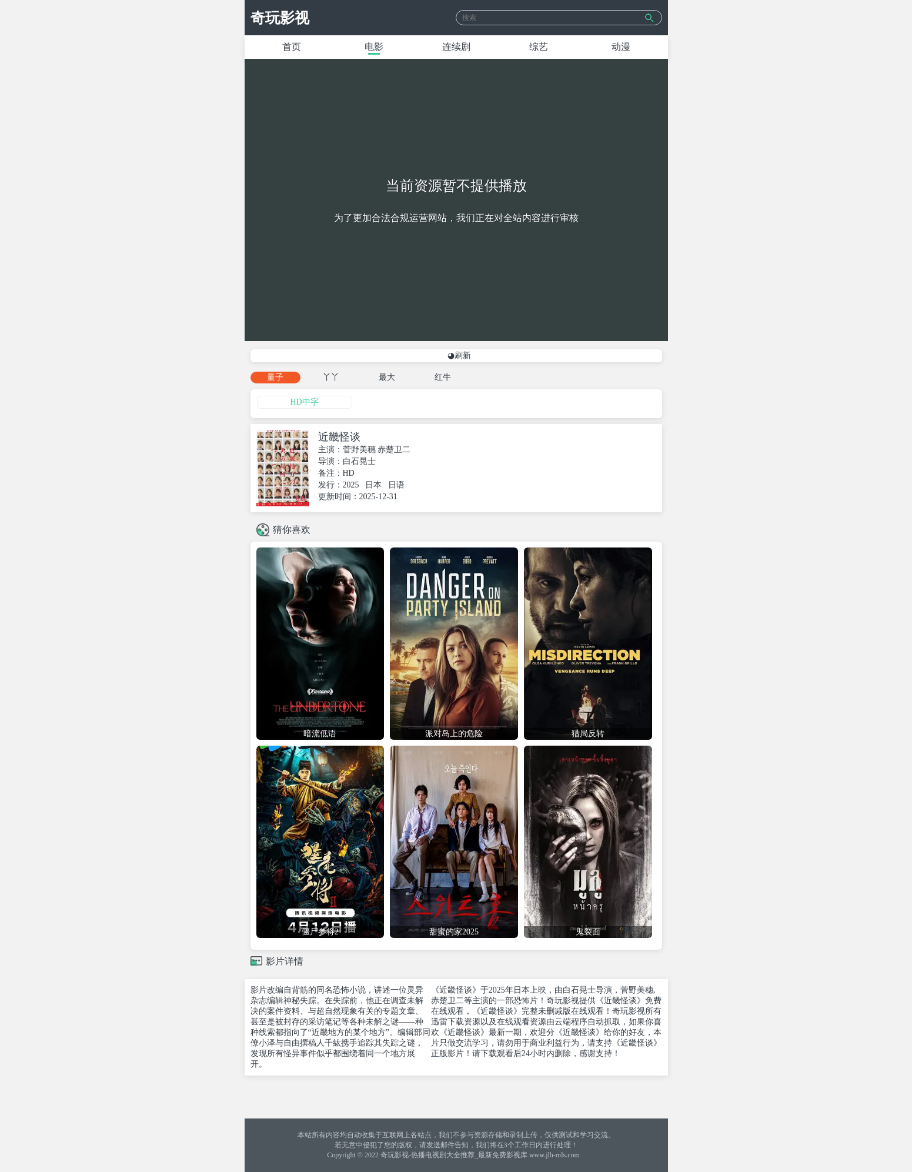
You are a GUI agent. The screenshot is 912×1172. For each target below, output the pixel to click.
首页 (291, 47)
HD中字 (304, 402)
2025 (351, 484)
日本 (373, 484)
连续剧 (456, 47)
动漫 (621, 47)
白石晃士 (359, 461)
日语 (396, 484)
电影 (374, 47)
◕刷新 (459, 355)
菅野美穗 (359, 449)
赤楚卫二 (394, 449)
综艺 (538, 47)
